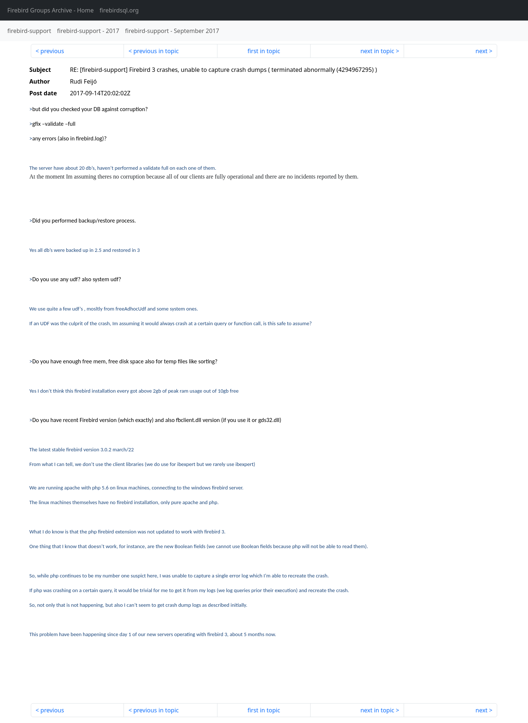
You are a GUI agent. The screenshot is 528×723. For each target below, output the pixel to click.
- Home (50, 10)
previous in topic (156, 51)
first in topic (263, 51)
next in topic (377, 51)
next (482, 51)
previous (52, 51)
